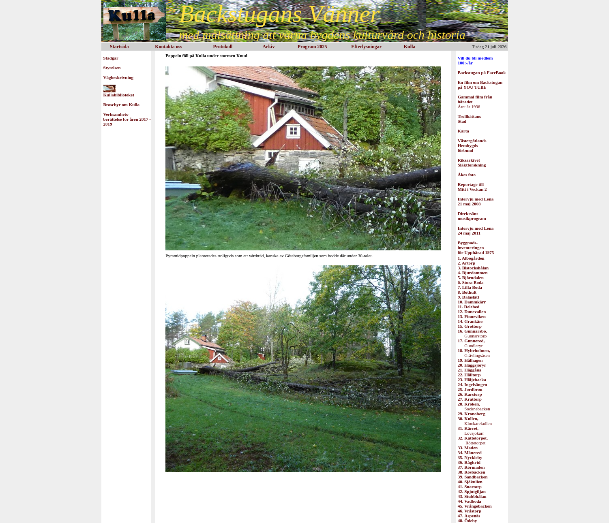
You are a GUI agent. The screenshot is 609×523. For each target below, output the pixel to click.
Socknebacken (474, 406)
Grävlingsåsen (474, 353)
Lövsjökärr (471, 430)
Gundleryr (471, 343)
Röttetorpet (473, 440)
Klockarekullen (475, 421)
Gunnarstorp (472, 333)
